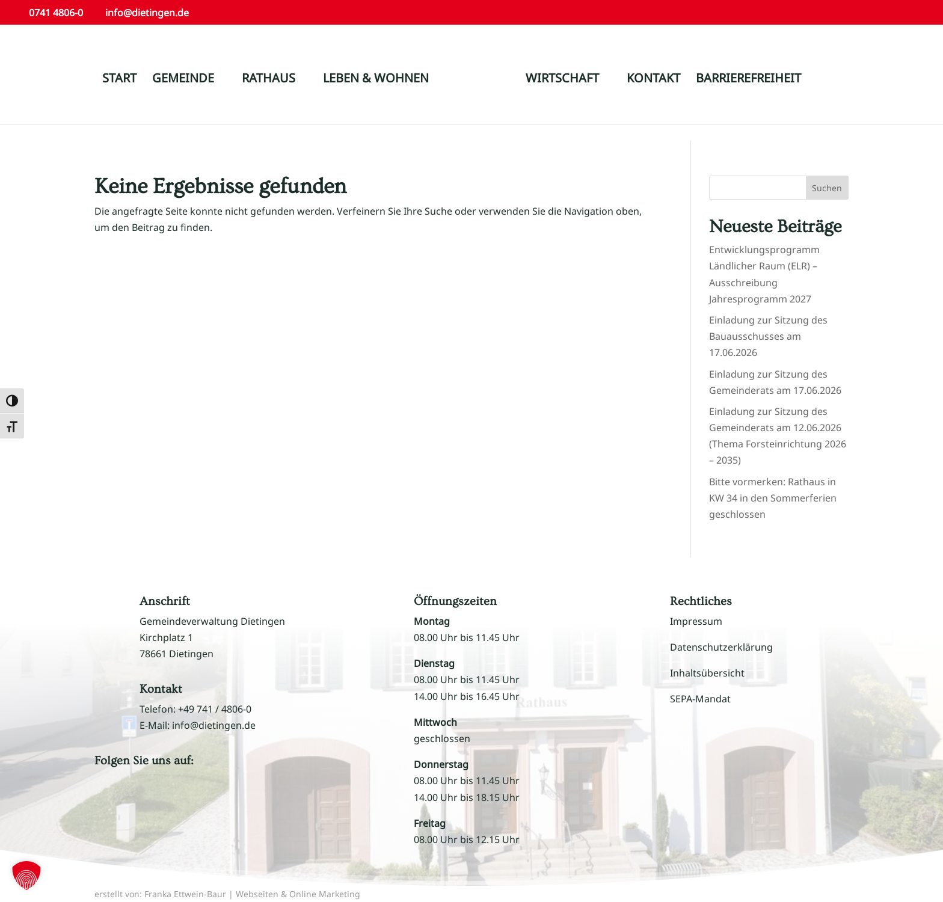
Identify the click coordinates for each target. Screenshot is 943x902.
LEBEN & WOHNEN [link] (376, 80)
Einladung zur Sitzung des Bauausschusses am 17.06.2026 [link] (768, 336)
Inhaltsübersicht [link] (707, 673)
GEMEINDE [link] (183, 80)
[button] (118, 797)
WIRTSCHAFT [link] (562, 80)
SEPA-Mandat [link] (700, 698)
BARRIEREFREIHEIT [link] (748, 80)
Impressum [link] (696, 621)
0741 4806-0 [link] (56, 12)
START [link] (119, 80)
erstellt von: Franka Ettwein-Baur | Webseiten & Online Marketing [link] (227, 894)
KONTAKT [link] (653, 80)
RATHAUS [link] (268, 80)
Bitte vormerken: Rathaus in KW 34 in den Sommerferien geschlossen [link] (773, 498)
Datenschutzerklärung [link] (721, 647)
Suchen (827, 188)
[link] (482, 85)
